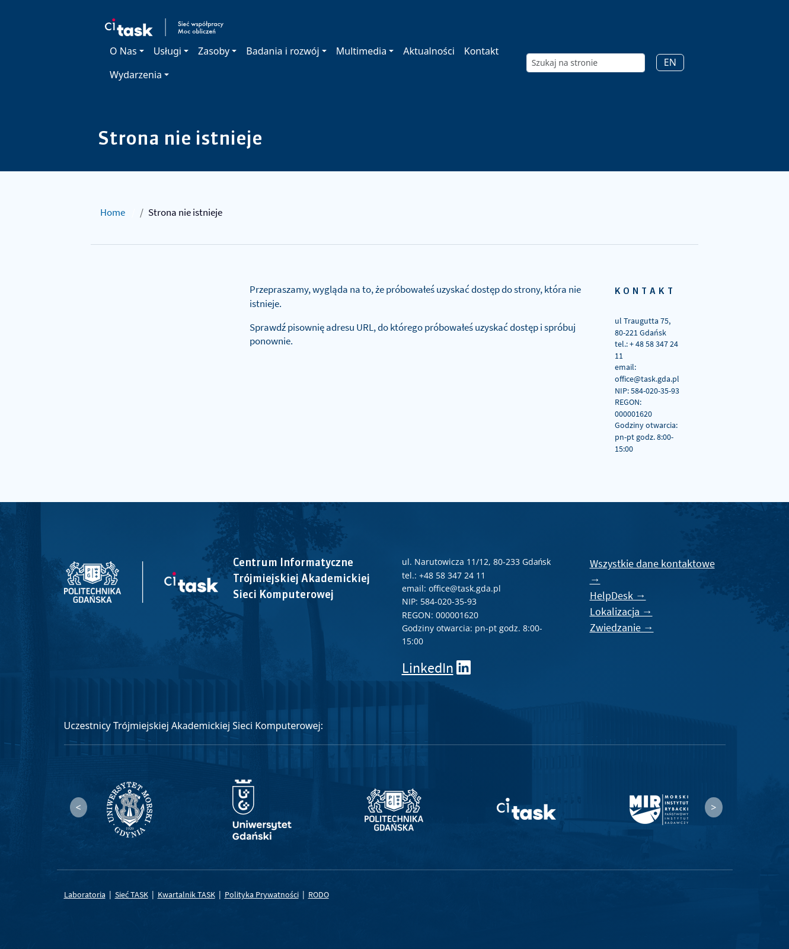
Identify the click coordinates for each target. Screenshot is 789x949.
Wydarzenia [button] (136, 74)
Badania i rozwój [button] (282, 50)
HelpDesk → (618, 595)
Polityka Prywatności (262, 894)
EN (670, 62)
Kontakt (481, 50)
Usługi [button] (167, 50)
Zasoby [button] (213, 50)
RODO (318, 894)
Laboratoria (85, 894)
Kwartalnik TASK (186, 894)
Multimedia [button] (361, 50)
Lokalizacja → (621, 611)
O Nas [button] (123, 50)
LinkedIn (427, 668)
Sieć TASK (131, 894)
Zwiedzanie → (622, 627)
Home (112, 212)
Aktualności (429, 50)
